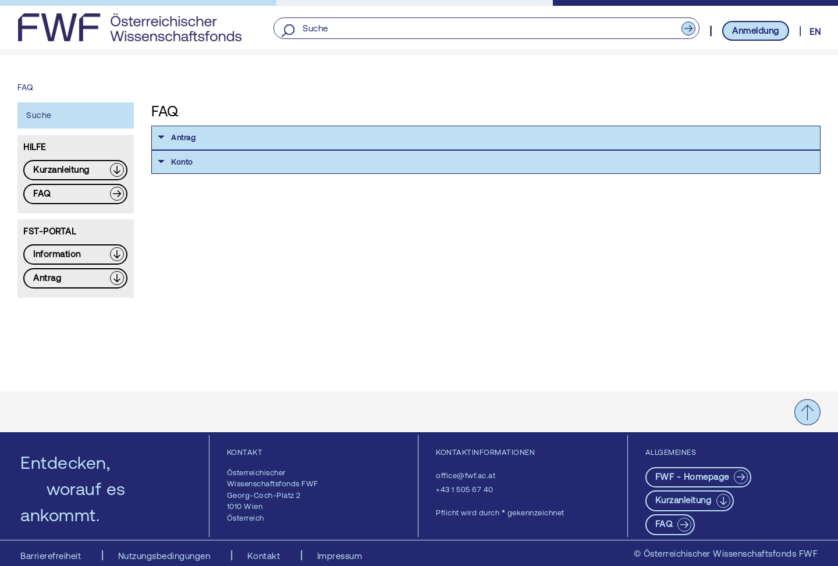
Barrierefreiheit (52, 556)
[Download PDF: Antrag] (75, 278)
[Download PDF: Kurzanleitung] (75, 170)
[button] (486, 138)
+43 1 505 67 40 (464, 489)
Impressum (340, 556)
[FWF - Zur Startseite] (129, 27)
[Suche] (486, 29)
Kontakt (265, 556)
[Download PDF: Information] (75, 254)
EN (815, 32)
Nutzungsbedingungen (165, 556)
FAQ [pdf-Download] (665, 524)
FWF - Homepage (693, 477)
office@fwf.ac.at (465, 475)
